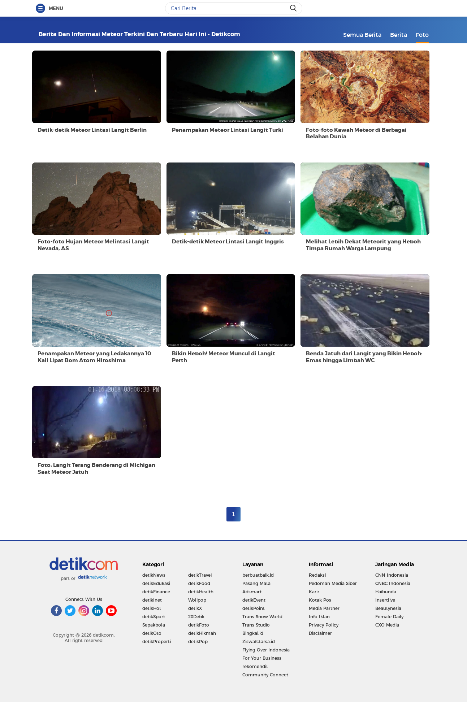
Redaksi (317, 575)
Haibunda (385, 591)
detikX (195, 608)
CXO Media (387, 625)
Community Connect (265, 674)
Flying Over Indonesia (266, 650)
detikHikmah (202, 633)
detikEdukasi (156, 583)
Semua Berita (362, 34)
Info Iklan (319, 616)
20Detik (196, 616)
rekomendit (255, 666)
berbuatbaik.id (258, 575)
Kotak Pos (320, 600)
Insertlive (385, 600)
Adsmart (251, 591)
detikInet (152, 600)
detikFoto (198, 625)
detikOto (151, 633)
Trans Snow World (262, 616)
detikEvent (253, 600)
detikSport (153, 616)
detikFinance (156, 591)
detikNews (153, 575)
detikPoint (253, 608)
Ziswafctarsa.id (258, 641)
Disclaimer (320, 633)
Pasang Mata (256, 583)
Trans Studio (256, 625)
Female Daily (389, 616)
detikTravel (200, 575)
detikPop (198, 641)
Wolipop (197, 600)
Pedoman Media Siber (333, 583)
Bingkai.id (252, 633)
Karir (314, 591)
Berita (398, 34)
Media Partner (324, 608)
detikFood (199, 583)
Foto (422, 34)
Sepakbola (153, 625)
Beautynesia (388, 608)
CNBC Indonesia (392, 583)
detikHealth (200, 591)
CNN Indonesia (391, 575)
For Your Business (261, 658)
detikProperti (156, 641)
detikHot (151, 608)
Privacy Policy (323, 625)
